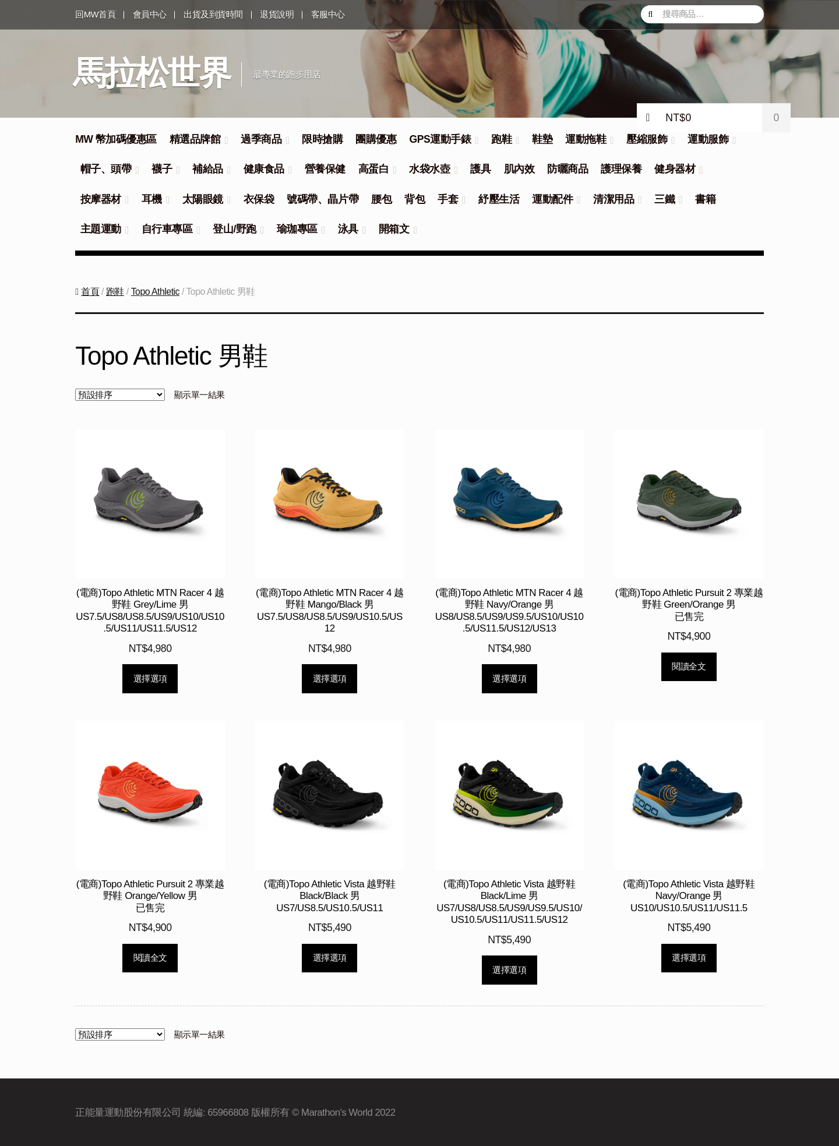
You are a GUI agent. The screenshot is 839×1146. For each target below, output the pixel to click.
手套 (448, 199)
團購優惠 (375, 139)
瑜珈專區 (297, 229)
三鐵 (664, 199)
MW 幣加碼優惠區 (116, 139)
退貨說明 (277, 14)
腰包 (381, 199)
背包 (414, 199)
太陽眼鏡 (202, 199)
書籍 (705, 199)
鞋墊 (542, 139)
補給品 (207, 169)
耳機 (152, 199)
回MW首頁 (95, 14)
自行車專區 (167, 229)
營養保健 (325, 169)
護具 (480, 169)
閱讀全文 (689, 666)
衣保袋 (259, 199)
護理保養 (621, 169)
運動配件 (552, 199)
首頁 (90, 292)
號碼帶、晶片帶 (322, 199)
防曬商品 (567, 169)
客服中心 (328, 14)
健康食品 (264, 169)
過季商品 (261, 139)
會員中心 (150, 14)
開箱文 (394, 229)
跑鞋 (501, 139)
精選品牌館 (195, 139)
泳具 (348, 229)
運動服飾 (708, 139)
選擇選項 (150, 678)
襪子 (161, 169)
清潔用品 (613, 199)
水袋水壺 (429, 169)
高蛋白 (373, 169)
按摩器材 (100, 199)
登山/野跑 (234, 229)
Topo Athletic (155, 292)
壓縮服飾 (646, 139)
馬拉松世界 (152, 72)
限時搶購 (322, 139)
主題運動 (100, 229)
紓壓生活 (498, 199)
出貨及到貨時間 (213, 14)
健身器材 (674, 169)
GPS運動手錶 (440, 139)
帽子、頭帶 (106, 169)
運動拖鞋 (585, 139)
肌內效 (519, 169)
